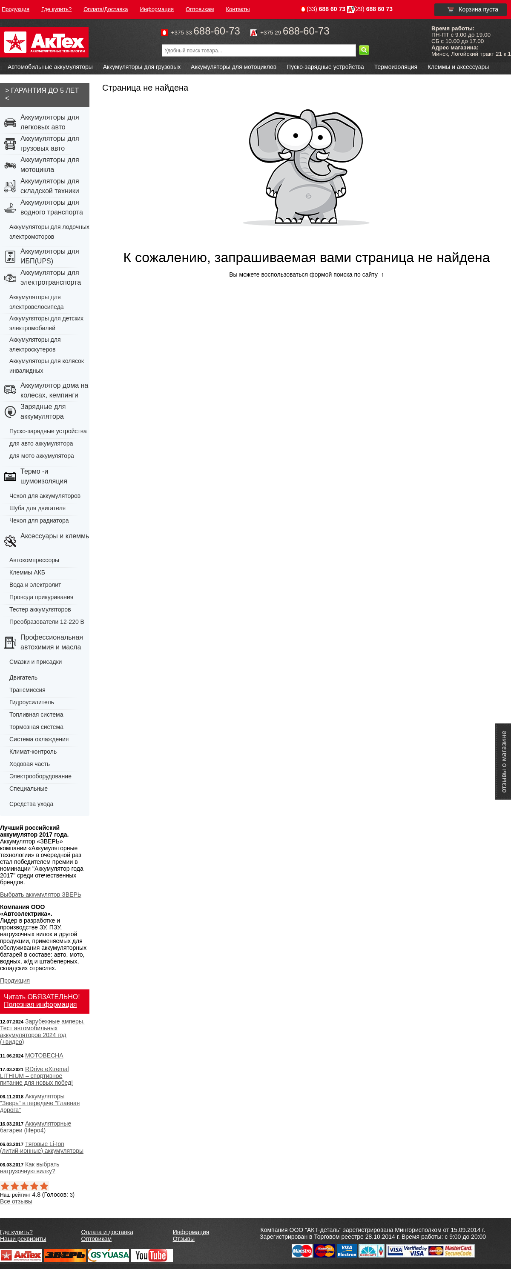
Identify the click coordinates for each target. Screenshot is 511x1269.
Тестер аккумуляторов (40, 609)
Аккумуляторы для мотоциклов (233, 66)
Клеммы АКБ (27, 572)
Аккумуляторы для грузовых (142, 66)
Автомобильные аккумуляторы (50, 66)
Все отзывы (16, 1201)
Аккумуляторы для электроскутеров (35, 344)
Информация (191, 1232)
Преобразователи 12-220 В (46, 621)
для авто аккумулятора (41, 443)
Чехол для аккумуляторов (44, 495)
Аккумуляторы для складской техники (49, 185)
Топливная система (36, 714)
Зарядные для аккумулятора (43, 411)
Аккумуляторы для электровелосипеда (36, 302)
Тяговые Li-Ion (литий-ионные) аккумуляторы (41, 1147)
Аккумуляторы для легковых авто (49, 122)
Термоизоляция (395, 66)
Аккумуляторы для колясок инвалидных (46, 365)
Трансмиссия (27, 689)
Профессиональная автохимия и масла (51, 642)
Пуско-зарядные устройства (325, 66)
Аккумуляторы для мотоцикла (49, 164)
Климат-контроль (33, 751)
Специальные (28, 788)
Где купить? (16, 1232)
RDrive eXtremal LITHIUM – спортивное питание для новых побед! (36, 1076)
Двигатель (23, 677)
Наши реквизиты (23, 1238)
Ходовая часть (29, 763)
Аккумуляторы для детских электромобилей (46, 323)
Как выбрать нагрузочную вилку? (29, 1168)
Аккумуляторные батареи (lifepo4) (35, 1127)
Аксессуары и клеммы (55, 536)
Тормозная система (36, 726)
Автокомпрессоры (34, 560)
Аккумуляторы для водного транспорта (51, 207)
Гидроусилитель (31, 702)
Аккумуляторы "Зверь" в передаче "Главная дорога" (40, 1103)
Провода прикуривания (41, 597)
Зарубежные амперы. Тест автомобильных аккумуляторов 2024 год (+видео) (42, 1031)
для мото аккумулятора (41, 455)
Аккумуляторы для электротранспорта (50, 277)
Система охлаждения (39, 739)
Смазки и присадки (35, 661)
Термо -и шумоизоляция (43, 476)
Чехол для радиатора (39, 520)
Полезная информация (40, 1004)
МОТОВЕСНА (44, 1055)
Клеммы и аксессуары (458, 66)
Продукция (15, 980)
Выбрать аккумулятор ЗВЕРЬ (40, 894)
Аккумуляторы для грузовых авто (49, 143)
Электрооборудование (40, 776)
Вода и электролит (35, 584)
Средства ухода (31, 803)
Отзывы (184, 1238)
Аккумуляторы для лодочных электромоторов (49, 231)
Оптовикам (96, 1238)
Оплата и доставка (107, 1232)
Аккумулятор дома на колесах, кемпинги (54, 390)
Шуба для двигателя (37, 508)
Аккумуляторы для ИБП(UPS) (49, 256)
